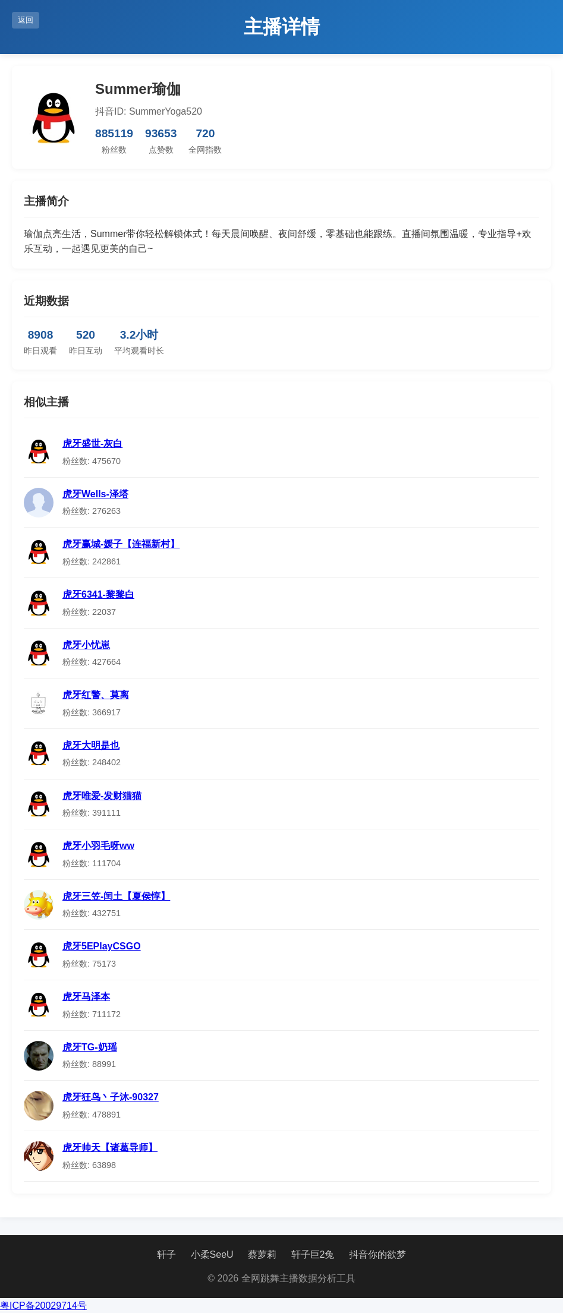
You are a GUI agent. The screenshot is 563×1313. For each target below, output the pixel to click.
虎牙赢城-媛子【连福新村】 (121, 544)
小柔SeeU (212, 1254)
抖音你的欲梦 (377, 1254)
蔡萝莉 (262, 1254)
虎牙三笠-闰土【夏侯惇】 (116, 896)
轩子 (166, 1254)
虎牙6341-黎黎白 (98, 594)
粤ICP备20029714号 (43, 1306)
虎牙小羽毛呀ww (98, 846)
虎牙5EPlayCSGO (101, 946)
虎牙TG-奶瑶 (89, 1047)
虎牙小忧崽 (86, 645)
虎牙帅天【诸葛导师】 (110, 1147)
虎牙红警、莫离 (95, 695)
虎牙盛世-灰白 (92, 443)
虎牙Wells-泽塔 (95, 494)
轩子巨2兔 (313, 1254)
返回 (25, 19)
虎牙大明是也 (90, 745)
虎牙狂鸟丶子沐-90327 (110, 1097)
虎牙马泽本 (86, 997)
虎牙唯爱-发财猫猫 (101, 796)
